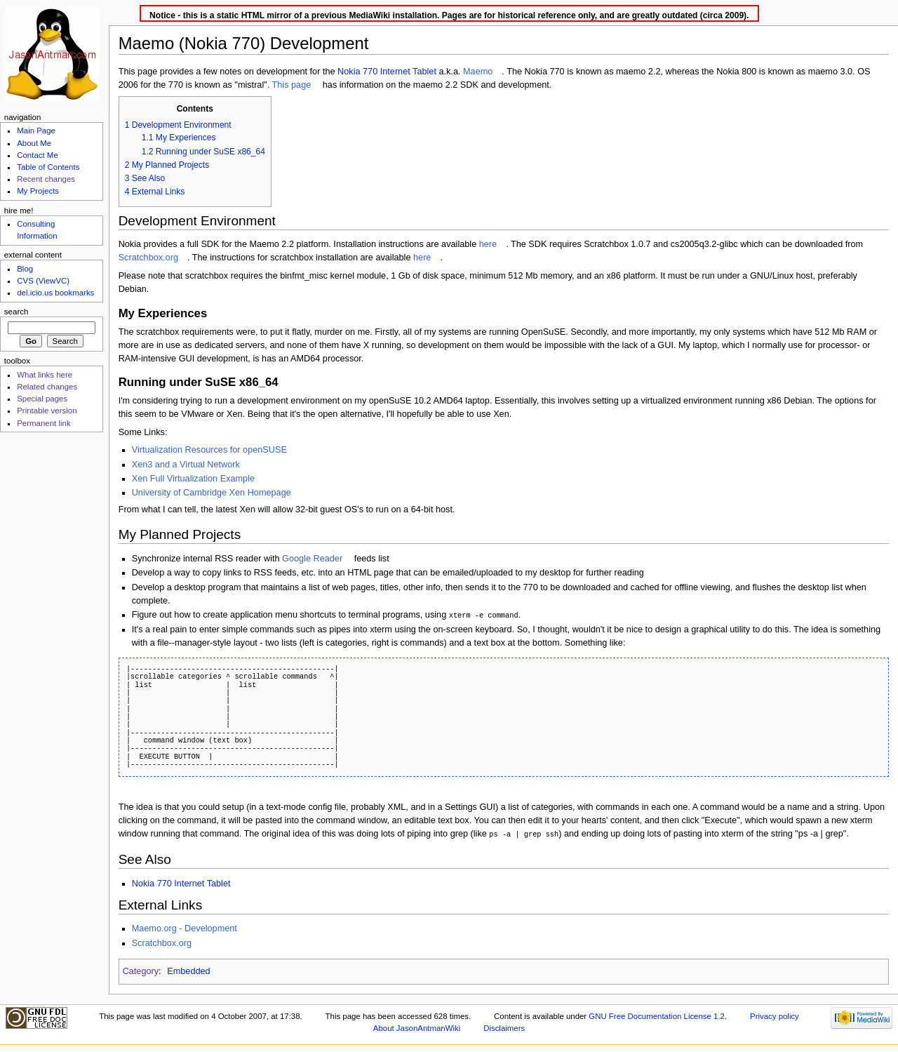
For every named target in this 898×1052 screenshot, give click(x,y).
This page (291, 85)
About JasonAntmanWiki (416, 1027)
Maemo (477, 71)
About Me (34, 143)
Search (16, 311)
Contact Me (37, 155)
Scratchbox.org (148, 257)
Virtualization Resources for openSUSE (209, 450)
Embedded (188, 970)
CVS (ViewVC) (43, 281)
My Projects (38, 191)
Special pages (42, 398)
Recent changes (46, 179)
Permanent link (43, 423)
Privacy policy (774, 1015)
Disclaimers (504, 1027)
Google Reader (312, 559)
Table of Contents (48, 167)
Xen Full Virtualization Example (193, 479)
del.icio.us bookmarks (55, 292)
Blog (25, 269)
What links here (44, 375)
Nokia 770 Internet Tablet (386, 71)
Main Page (36, 130)
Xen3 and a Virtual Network (186, 465)
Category (141, 970)
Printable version (46, 410)
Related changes (47, 386)
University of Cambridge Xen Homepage (211, 493)
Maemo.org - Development (184, 927)
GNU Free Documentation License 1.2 (657, 1015)
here (488, 244)
